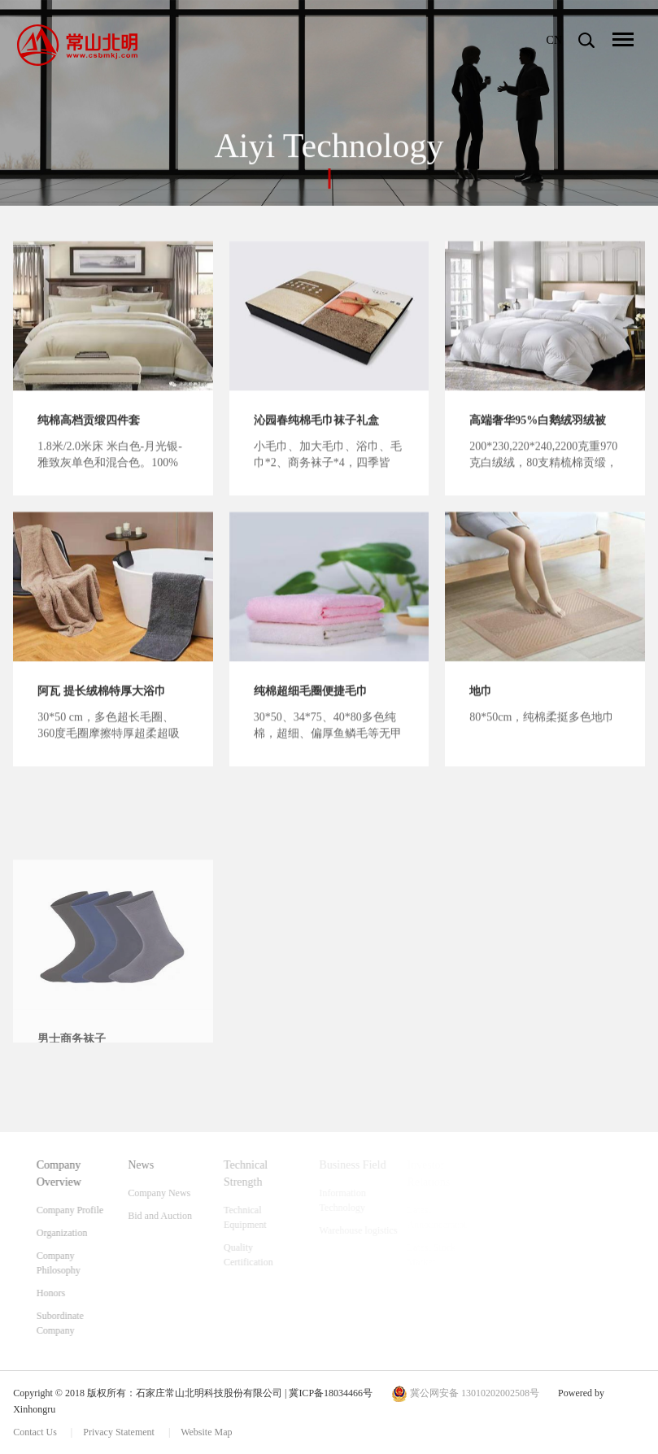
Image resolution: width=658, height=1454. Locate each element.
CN (554, 40)
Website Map (206, 1432)
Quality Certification (267, 1255)
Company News (179, 1193)
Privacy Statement (120, 1432)
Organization (76, 1233)
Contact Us (35, 1432)
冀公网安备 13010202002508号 (465, 1393)
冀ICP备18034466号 (331, 1393)
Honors (65, 1293)
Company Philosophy (73, 1263)
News (161, 1165)
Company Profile (84, 1210)
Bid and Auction (180, 1215)
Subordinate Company (74, 1323)
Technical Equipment (263, 1217)
